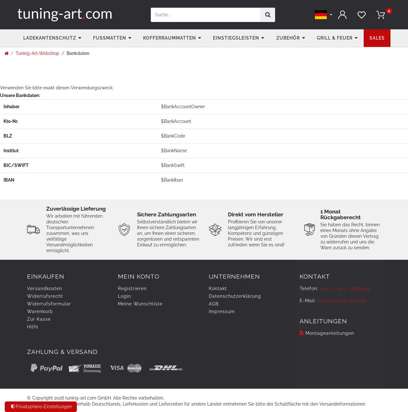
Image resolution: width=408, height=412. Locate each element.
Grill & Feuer (335, 38)
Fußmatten (109, 38)
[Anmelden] (342, 15)
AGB (214, 303)
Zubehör (288, 38)
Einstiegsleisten (236, 38)
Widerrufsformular (49, 303)
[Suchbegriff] (206, 15)
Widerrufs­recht (45, 296)
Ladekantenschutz (49, 38)
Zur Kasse (39, 319)
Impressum (222, 311)
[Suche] (268, 15)
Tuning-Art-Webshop (37, 53)
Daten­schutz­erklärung (235, 296)
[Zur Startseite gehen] (6, 53)
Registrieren (132, 288)
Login (124, 296)
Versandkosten (44, 288)
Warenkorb (40, 311)
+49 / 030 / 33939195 (345, 288)
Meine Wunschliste (140, 303)
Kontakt (218, 288)
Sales (377, 38)
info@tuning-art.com (342, 300)
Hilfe (32, 326)
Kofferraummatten (169, 38)
